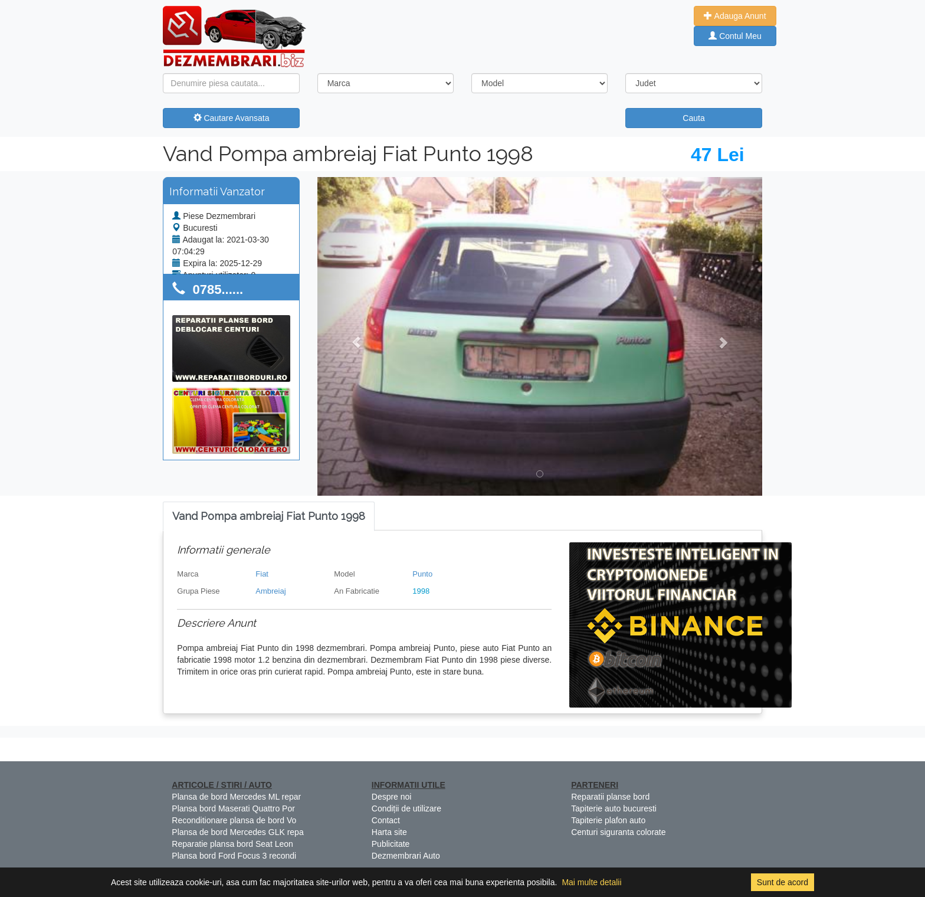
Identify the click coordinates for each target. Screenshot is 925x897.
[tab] (269, 517)
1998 (420, 591)
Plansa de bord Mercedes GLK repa (237, 832)
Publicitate (391, 844)
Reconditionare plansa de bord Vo (234, 820)
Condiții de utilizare (406, 808)
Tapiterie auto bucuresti (614, 808)
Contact (386, 820)
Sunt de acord (782, 882)
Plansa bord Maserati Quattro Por (233, 808)
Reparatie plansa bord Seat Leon (232, 844)
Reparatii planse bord (610, 796)
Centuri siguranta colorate (618, 832)
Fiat (261, 573)
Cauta (693, 118)
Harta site (389, 832)
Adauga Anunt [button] (735, 16)
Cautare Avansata (231, 118)
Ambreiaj (270, 591)
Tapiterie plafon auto (608, 820)
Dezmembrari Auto (406, 855)
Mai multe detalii (591, 882)
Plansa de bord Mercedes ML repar (236, 796)
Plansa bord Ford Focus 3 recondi (234, 855)
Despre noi (392, 796)
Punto (422, 573)
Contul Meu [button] (734, 36)
